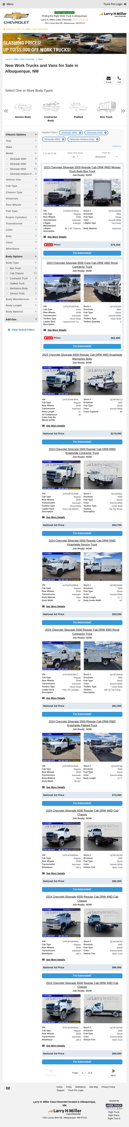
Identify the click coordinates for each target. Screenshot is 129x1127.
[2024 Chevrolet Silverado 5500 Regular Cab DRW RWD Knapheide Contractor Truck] (82, 451)
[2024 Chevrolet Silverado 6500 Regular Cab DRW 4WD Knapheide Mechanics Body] (82, 357)
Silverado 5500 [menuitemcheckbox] (17, 164)
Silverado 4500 (69, 132)
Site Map (93, 1087)
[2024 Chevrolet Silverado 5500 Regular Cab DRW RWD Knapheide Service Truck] (82, 543)
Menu (8, 4)
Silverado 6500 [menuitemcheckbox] (17, 169)
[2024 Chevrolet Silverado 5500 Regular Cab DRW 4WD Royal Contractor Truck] (82, 632)
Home (60, 1087)
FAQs (69, 1087)
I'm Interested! (82, 253)
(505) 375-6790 (80, 19)
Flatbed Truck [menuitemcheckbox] (17, 283)
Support (60, 1090)
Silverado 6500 (53, 139)
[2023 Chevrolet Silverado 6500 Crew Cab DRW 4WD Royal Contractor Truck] (82, 265)
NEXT (113, 1072)
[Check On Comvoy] (8, 1088)
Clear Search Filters (21, 329)
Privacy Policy (108, 1087)
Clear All (116, 146)
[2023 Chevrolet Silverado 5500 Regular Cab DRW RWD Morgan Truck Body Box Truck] (82, 169)
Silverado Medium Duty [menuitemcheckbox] (22, 174)
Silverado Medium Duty (82, 139)
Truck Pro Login (75, 1090)
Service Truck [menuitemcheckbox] (17, 293)
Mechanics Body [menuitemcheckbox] (18, 288)
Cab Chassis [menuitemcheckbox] (16, 273)
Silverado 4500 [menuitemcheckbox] (17, 159)
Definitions (80, 1087)
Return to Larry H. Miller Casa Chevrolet (25, 29)
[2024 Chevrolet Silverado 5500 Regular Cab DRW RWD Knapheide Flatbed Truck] (82, 723)
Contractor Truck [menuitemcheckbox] (18, 278)
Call (119, 80)
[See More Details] (55, 237)
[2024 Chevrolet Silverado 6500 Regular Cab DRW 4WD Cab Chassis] (82, 813)
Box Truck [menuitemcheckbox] (15, 268)
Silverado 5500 (95, 132)
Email (108, 80)
